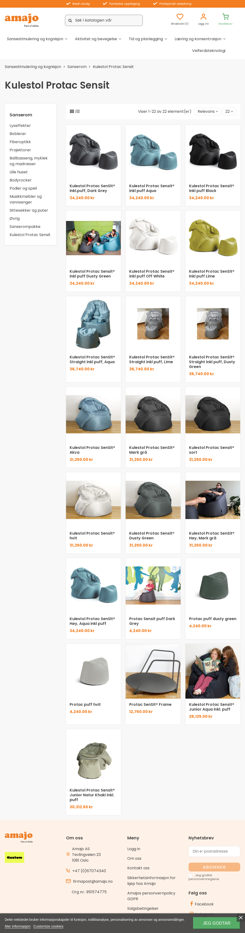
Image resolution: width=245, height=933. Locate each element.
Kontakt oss (138, 868)
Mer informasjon (18, 926)
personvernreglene (204, 879)
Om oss (134, 858)
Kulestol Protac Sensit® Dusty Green (151, 536)
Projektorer (20, 150)
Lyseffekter (20, 125)
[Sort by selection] (207, 111)
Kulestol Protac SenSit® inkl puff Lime (211, 274)
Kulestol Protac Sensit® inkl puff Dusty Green (92, 274)
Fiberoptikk (20, 142)
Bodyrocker (21, 180)
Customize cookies (48, 926)
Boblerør (18, 133)
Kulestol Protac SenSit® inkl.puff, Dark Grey (92, 188)
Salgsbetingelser (143, 908)
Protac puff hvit (85, 704)
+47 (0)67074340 (89, 871)
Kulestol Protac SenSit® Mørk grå (152, 450)
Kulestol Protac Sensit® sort (211, 450)
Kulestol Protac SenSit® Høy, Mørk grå (211, 536)
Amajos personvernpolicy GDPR (151, 896)
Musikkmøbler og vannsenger (26, 199)
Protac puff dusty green (212, 619)
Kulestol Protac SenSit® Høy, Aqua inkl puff (92, 621)
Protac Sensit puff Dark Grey (152, 621)
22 (229, 111)
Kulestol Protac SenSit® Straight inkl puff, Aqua (92, 359)
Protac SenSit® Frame (150, 704)
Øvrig (15, 218)
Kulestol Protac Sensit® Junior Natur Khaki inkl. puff (92, 795)
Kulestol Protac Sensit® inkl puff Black (211, 188)
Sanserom (21, 115)
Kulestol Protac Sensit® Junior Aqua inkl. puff (211, 707)
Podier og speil (23, 188)
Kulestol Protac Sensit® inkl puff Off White (151, 274)
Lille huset (19, 172)
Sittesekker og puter (29, 210)
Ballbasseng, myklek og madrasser (29, 161)
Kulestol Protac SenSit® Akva (92, 450)
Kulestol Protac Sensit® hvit (92, 536)
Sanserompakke (25, 226)
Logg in (133, 849)
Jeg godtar (217, 923)
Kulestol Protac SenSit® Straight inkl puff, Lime (152, 359)
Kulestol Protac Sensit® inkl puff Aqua (151, 188)
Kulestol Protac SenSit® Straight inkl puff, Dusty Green (212, 361)
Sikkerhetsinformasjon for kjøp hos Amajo (151, 880)
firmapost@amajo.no (93, 881)
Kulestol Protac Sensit (30, 234)
